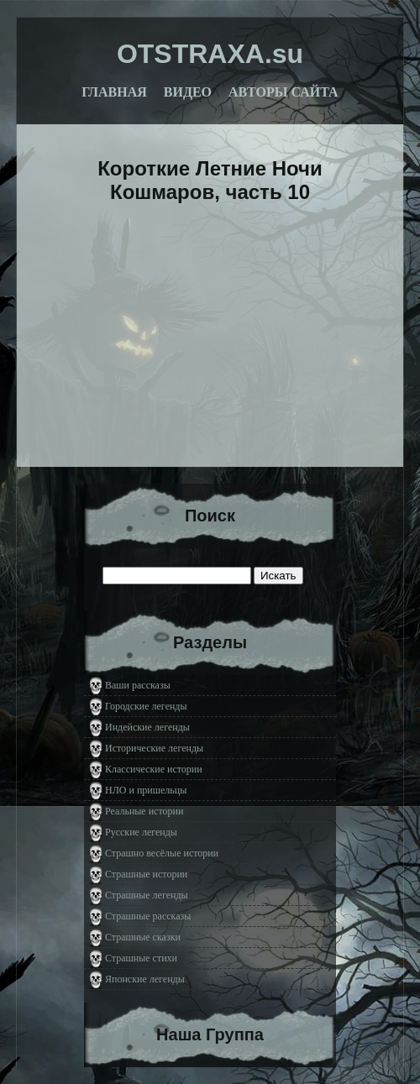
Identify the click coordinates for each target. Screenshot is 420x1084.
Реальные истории (144, 811)
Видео (188, 92)
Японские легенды (145, 979)
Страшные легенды (146, 895)
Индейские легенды (147, 727)
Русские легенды (141, 832)
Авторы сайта (283, 92)
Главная (113, 92)
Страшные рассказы (148, 916)
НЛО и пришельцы (145, 790)
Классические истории (153, 769)
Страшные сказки (143, 937)
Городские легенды (146, 706)
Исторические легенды (154, 748)
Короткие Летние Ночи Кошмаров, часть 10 (210, 180)
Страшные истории (146, 874)
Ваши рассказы (138, 685)
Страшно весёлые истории (161, 853)
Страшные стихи (141, 958)
